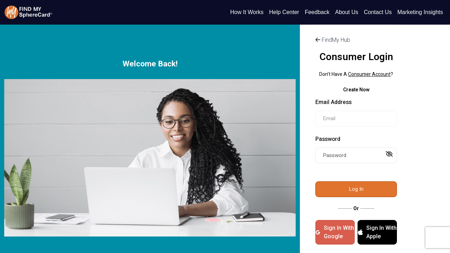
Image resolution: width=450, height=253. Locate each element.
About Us (346, 12)
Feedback (317, 12)
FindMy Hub (332, 40)
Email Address (333, 102)
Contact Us (378, 12)
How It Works (247, 12)
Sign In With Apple (377, 232)
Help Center (284, 12)
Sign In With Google (335, 232)
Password (327, 139)
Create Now (356, 89)
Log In (356, 189)
